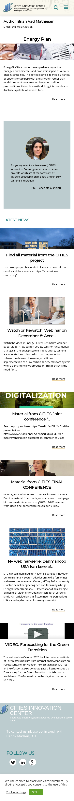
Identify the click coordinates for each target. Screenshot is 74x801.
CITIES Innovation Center (29, 6)
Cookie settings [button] (16, 792)
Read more (58, 99)
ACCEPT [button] (36, 792)
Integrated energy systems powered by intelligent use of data (30, 9)
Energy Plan (37, 39)
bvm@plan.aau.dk (22, 26)
